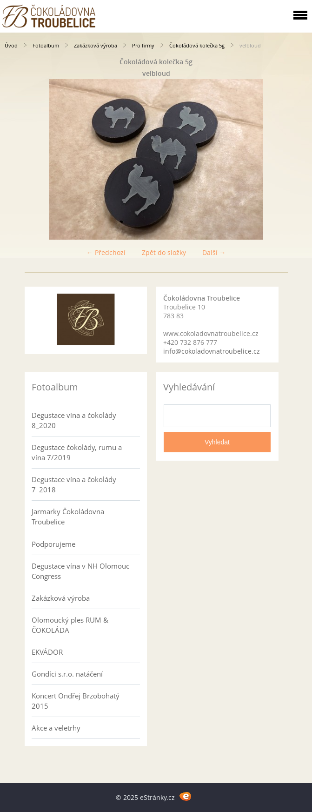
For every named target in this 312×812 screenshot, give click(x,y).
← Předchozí (106, 252)
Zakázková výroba (95, 45)
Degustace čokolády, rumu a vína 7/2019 (77, 452)
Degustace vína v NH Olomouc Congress (80, 571)
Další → (214, 252)
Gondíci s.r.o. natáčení (67, 673)
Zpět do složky (164, 252)
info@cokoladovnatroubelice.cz (211, 351)
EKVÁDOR (47, 652)
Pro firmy (143, 45)
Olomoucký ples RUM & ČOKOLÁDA (70, 625)
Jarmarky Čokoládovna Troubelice (68, 516)
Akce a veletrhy (56, 727)
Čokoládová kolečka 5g (197, 45)
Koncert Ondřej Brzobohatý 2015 (75, 701)
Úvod (11, 45)
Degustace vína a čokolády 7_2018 (74, 484)
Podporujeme (53, 544)
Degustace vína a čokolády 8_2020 (74, 420)
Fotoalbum (46, 45)
